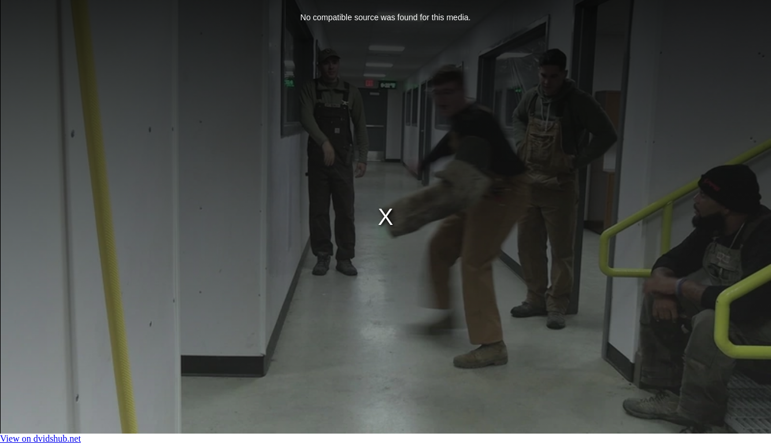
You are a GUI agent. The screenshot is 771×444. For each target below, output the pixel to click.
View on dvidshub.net (40, 438)
